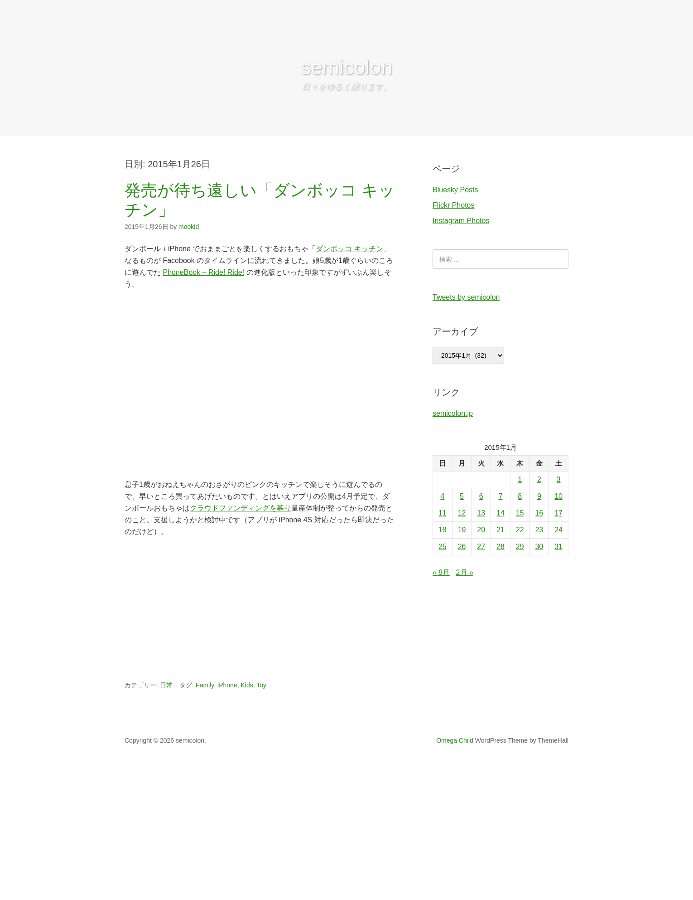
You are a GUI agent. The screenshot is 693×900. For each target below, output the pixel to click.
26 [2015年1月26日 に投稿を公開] (462, 546)
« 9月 (441, 572)
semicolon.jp (453, 413)
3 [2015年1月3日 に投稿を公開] (559, 479)
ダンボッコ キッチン (349, 249)
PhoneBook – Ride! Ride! (203, 272)
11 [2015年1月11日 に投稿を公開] (442, 513)
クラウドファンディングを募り (240, 508)
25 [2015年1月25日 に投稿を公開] (442, 546)
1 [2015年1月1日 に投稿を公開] (520, 479)
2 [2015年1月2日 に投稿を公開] (539, 479)
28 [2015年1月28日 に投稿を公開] (500, 546)
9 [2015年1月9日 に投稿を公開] (539, 496)
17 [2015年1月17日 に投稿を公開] (558, 513)
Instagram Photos (461, 220)
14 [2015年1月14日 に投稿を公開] (500, 513)
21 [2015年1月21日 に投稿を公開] (500, 530)
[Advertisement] (260, 612)
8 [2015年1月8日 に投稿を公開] (520, 496)
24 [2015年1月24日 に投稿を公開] (558, 530)
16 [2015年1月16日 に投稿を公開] (539, 513)
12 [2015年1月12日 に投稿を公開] (462, 513)
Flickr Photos (453, 205)
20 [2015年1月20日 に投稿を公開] (481, 530)
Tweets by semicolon (466, 297)
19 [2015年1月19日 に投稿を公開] (462, 530)
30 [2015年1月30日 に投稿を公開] (539, 546)
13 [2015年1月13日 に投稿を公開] (481, 513)
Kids (247, 685)
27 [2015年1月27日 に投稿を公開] (481, 546)
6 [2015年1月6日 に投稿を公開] (481, 496)
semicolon (347, 67)
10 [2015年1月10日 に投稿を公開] (558, 496)
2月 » (464, 572)
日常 (166, 685)
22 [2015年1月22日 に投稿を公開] (520, 530)
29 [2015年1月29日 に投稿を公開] (520, 546)
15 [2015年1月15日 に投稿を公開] (520, 513)
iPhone (227, 685)
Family (205, 685)
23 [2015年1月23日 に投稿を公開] (539, 530)
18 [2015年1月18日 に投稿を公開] (442, 530)
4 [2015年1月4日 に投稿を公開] (442, 496)
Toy (261, 685)
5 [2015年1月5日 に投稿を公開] (462, 496)
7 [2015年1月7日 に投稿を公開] (501, 496)
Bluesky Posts (455, 190)
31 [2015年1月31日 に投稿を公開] (558, 546)
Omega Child (454, 740)
